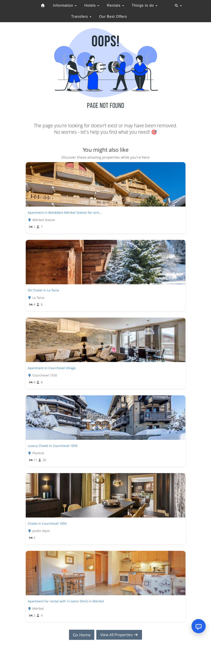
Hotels (91, 5)
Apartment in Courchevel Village (52, 368)
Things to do (145, 5)
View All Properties (119, 634)
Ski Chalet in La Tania (43, 290)
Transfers (81, 16)
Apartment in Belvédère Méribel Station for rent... (65, 212)
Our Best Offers (113, 16)
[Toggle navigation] (178, 5)
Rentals (115, 5)
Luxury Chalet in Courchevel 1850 (52, 446)
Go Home (80, 634)
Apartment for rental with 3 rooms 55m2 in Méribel (66, 601)
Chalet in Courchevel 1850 (47, 523)
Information (65, 5)
